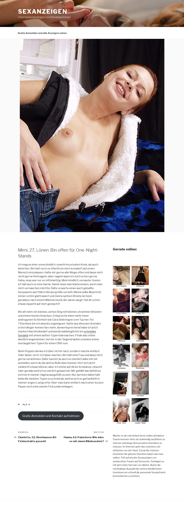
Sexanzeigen (42, 11)
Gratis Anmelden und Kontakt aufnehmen (50, 416)
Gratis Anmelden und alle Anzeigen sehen (42, 33)
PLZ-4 (26, 404)
